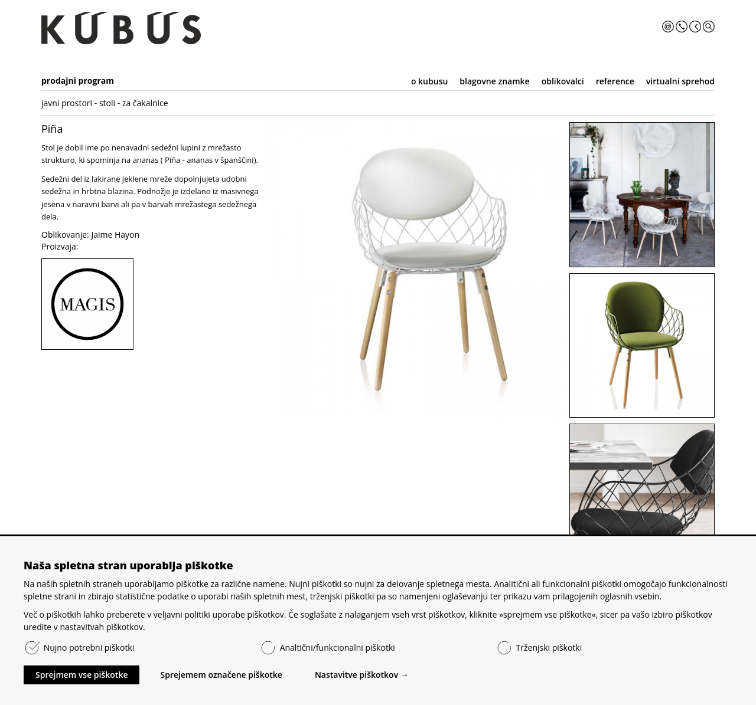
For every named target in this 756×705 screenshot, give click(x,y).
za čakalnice (145, 103)
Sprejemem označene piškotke (221, 674)
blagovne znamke (494, 81)
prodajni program (77, 80)
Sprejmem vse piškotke (81, 674)
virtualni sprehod (680, 81)
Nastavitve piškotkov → (362, 674)
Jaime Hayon (115, 234)
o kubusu (429, 81)
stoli (107, 103)
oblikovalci (563, 81)
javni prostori (66, 103)
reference (615, 81)
